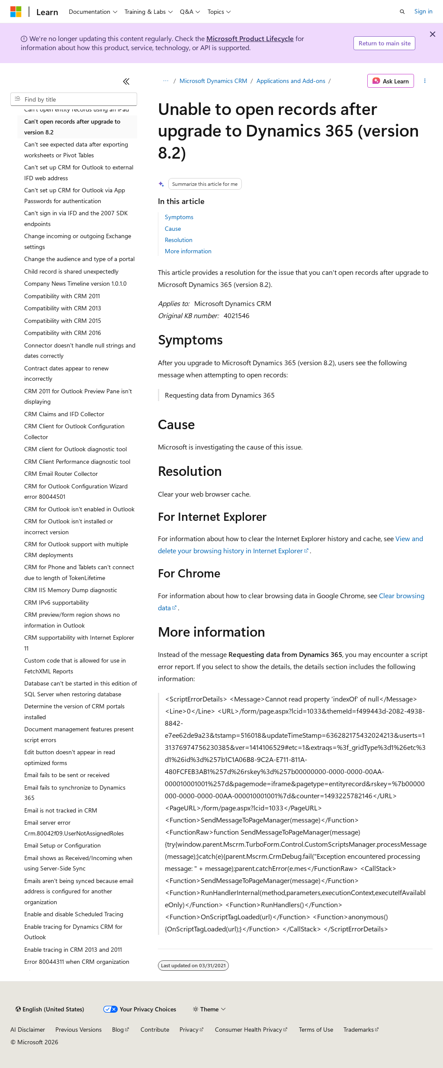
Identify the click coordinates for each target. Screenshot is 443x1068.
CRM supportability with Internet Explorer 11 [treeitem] (79, 642)
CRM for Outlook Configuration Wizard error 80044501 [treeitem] (76, 491)
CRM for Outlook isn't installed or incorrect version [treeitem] (68, 526)
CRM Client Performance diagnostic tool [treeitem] (77, 461)
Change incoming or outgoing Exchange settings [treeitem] (77, 241)
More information (188, 251)
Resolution (179, 240)
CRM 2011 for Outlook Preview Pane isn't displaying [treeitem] (78, 396)
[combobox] (73, 99)
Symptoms (179, 217)
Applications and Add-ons (291, 81)
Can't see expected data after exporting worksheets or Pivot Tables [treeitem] (76, 149)
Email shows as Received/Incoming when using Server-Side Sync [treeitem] (78, 863)
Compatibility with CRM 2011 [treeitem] (62, 296)
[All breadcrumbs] (165, 81)
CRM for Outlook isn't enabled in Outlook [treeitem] (79, 509)
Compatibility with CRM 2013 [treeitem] (62, 308)
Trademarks (358, 1029)
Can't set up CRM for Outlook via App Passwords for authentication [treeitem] (74, 195)
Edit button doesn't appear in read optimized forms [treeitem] (69, 757)
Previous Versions (78, 1029)
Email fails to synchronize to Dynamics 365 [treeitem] (74, 792)
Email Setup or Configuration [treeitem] (62, 845)
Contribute (155, 1029)
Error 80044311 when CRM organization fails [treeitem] (76, 966)
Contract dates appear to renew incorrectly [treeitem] (66, 373)
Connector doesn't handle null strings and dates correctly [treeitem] (79, 350)
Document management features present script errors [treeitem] (79, 734)
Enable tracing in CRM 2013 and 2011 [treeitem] (73, 949)
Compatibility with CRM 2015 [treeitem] (62, 320)
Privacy (189, 1029)
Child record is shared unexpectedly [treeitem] (71, 271)
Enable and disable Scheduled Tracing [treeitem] (73, 914)
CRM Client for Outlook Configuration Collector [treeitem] (74, 431)
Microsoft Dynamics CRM (213, 81)
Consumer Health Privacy (248, 1029)
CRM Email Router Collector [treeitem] (61, 473)
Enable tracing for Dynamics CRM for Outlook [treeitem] (73, 931)
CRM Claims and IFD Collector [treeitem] (64, 414)
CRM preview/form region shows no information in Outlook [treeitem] (72, 619)
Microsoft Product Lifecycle (250, 38)
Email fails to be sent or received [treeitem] (66, 775)
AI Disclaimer (27, 1029)
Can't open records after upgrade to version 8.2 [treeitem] (72, 126)
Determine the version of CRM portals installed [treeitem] (74, 711)
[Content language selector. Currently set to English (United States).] (50, 1009)
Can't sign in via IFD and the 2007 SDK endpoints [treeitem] (76, 218)
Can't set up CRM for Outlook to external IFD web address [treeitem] (78, 172)
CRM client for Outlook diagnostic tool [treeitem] (75, 449)
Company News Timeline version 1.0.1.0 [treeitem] (75, 283)
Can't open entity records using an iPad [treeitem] (76, 109)
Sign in (423, 11)
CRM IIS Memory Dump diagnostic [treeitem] (70, 590)
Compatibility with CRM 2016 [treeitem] (62, 332)
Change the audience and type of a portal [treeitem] (79, 259)
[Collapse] (126, 81)
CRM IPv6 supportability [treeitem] (56, 602)
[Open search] (402, 11)
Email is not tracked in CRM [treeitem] (60, 810)
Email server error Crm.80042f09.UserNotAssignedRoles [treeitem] (74, 827)
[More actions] (425, 81)
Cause (173, 228)
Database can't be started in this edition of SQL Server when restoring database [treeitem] (80, 688)
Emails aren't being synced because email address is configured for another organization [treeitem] (78, 891)
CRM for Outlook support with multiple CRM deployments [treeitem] (76, 549)
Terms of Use (316, 1029)
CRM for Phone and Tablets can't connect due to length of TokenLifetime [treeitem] (79, 572)
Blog (118, 1029)
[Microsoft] (16, 11)
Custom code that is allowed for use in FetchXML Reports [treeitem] (75, 665)
